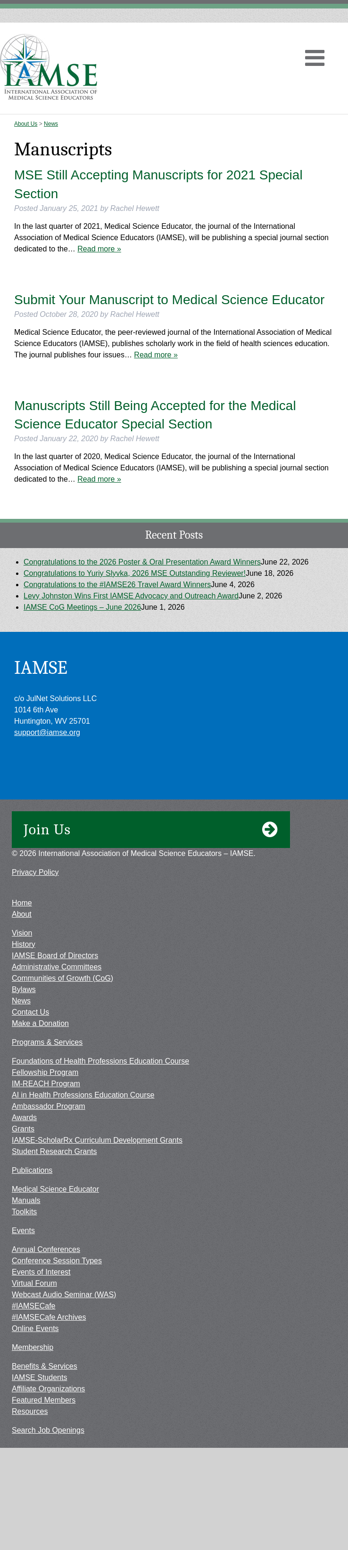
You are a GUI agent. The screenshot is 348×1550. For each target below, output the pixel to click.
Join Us (151, 830)
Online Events (35, 1328)
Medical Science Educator (55, 1189)
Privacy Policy (35, 872)
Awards (24, 1118)
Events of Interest (41, 1272)
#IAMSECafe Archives (49, 1317)
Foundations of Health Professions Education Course (100, 1061)
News (51, 124)
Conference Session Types (57, 1261)
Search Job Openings (48, 1430)
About (22, 914)
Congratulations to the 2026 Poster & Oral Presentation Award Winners (142, 562)
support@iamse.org (47, 732)
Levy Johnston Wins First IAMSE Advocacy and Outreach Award (131, 596)
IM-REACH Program (46, 1084)
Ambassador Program (48, 1106)
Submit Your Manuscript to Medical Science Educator (169, 299)
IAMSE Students (39, 1377)
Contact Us (30, 1012)
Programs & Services (47, 1042)
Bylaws (24, 989)
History (23, 944)
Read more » (99, 249)
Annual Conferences (46, 1249)
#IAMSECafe (33, 1306)
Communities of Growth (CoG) (62, 978)
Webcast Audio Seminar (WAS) (64, 1295)
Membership (32, 1347)
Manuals (26, 1200)
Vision (22, 933)
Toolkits (24, 1212)
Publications (32, 1170)
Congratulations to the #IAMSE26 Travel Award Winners (117, 585)
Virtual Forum (34, 1283)
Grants (23, 1129)
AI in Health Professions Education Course (83, 1095)
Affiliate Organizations (48, 1389)
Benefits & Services (44, 1366)
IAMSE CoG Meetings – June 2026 (82, 607)
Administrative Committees (56, 967)
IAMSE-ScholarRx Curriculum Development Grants (97, 1140)
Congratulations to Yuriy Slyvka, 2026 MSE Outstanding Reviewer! (135, 573)
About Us (25, 124)
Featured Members (43, 1400)
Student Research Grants (54, 1151)
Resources (30, 1411)
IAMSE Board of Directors (55, 956)
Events (23, 1231)
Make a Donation (40, 1023)
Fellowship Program (45, 1072)
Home (22, 903)
